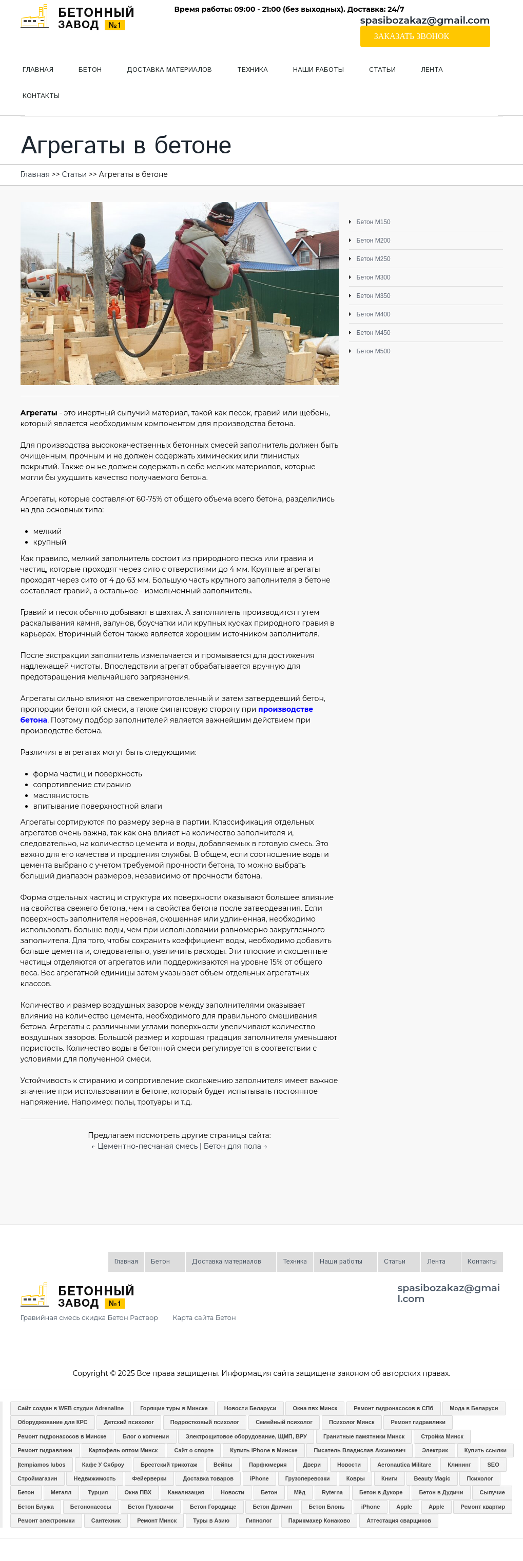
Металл (61, 1492)
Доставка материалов (163, 74)
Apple (404, 1507)
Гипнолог (259, 1520)
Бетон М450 (374, 332)
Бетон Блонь (326, 1507)
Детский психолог (128, 1422)
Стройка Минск (442, 1436)
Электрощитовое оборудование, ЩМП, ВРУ (245, 1436)
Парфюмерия (268, 1465)
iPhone (259, 1478)
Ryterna (332, 1492)
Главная (38, 70)
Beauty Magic (432, 1478)
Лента (426, 74)
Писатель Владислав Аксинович (360, 1450)
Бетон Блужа (35, 1507)
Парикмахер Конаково (319, 1520)
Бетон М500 (374, 351)
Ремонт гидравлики (418, 1422)
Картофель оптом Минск (123, 1450)
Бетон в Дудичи (441, 1492)
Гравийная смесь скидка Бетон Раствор (90, 1317)
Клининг (459, 1465)
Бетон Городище (213, 1507)
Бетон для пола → (235, 1146)
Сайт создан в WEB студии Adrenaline (70, 1408)
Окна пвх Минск (315, 1408)
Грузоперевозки (307, 1478)
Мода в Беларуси (474, 1408)
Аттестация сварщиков (398, 1520)
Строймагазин (37, 1478)
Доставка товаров (208, 1478)
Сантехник (106, 1520)
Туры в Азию (211, 1520)
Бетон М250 (374, 259)
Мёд (299, 1492)
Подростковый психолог (204, 1422)
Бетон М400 (374, 314)
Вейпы (223, 1465)
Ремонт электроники (46, 1520)
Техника (252, 70)
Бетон (84, 74)
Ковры (355, 1478)
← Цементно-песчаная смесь (144, 1146)
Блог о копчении (146, 1436)
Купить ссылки (485, 1450)
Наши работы (312, 74)
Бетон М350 (374, 295)
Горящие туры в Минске (174, 1408)
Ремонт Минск (157, 1520)
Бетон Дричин (272, 1507)
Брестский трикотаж (169, 1465)
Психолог (480, 1478)
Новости (349, 1465)
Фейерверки (149, 1478)
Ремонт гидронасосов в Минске (61, 1436)
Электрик (435, 1450)
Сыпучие (492, 1492)
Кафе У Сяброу (103, 1465)
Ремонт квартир (483, 1507)
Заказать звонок (412, 36)
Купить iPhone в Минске (263, 1450)
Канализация (186, 1492)
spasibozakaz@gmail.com (425, 20)
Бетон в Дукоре (380, 1492)
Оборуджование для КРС (52, 1422)
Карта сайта (193, 1317)
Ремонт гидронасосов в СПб (393, 1408)
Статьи (376, 74)
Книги (389, 1478)
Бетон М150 (374, 222)
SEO (493, 1465)
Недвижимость (95, 1478)
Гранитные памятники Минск (363, 1436)
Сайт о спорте (194, 1450)
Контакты (41, 96)
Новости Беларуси (250, 1408)
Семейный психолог (284, 1422)
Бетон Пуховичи (150, 1507)
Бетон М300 (374, 277)
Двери (312, 1465)
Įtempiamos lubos (41, 1465)
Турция (98, 1492)
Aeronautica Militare (404, 1465)
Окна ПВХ (137, 1492)
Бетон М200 (374, 240)
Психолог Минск (351, 1422)
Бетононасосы (90, 1507)
